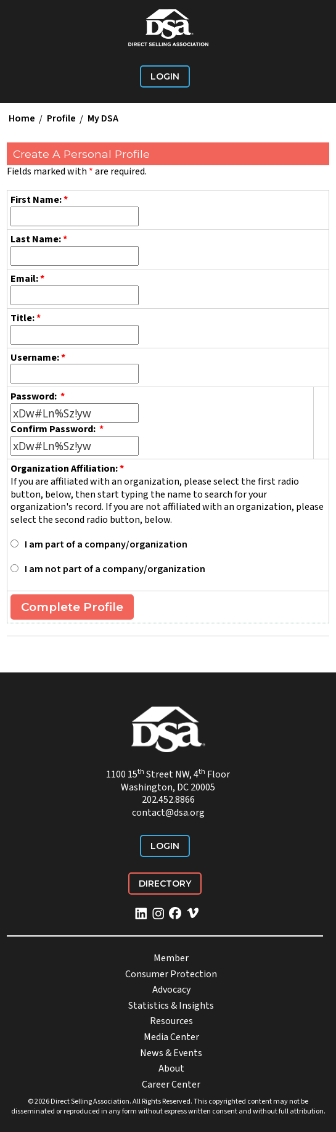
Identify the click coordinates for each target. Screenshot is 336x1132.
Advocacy (171, 989)
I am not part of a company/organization (115, 569)
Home (22, 119)
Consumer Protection (171, 974)
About (171, 1068)
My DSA (103, 119)
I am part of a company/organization (106, 544)
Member (171, 958)
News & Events (171, 1053)
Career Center (171, 1084)
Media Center (171, 1037)
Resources (171, 1021)
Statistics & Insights (171, 1005)
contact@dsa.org (168, 812)
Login (164, 76)
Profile (61, 119)
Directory (165, 883)
